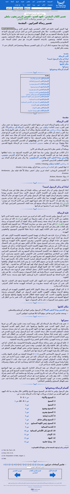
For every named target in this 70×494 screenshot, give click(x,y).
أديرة (21, 483)
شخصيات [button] (50, 5)
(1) (7, 127)
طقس (38, 483)
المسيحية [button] (49, 1)
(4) (44, 310)
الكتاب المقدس (59, 483)
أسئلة (41, 483)
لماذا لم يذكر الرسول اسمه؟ (57, 59)
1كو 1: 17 (59, 224)
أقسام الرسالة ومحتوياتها (59, 69)
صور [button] (38, 5)
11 (11, 465)
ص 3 (27, 405)
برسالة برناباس (56, 130)
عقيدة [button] (22, 1)
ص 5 (27, 412)
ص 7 (27, 420)
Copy (32, 489)
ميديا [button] (34, 5)
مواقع (9, 483)
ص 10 (26, 431)
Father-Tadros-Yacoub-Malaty (44, 10)
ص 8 (27, 423)
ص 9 (27, 427)
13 (34, 354)
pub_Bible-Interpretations (21, 10)
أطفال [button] (28, 5)
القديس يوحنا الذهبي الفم (57, 158)
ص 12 (26, 438)
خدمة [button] (7, 1)
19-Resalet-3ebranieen (54, 10)
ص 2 (16, 401)
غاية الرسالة (63, 62)
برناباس (63, 164)
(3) (23, 224)
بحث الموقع (27, 8)
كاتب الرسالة (63, 56)
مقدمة (66, 54)
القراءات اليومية (48, 483)
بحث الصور (9, 8)
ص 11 (26, 434)
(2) (63, 145)
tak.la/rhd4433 (35, 490)
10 (14, 465)
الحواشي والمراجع (63, 447)
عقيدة (35, 483)
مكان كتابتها (64, 64)
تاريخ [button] (17, 1)
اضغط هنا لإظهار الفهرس (7, 28)
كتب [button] (33, 1)
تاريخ (32, 483)
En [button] (24, 5)
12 (37, 354)
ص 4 (27, 408)
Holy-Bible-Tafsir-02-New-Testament (33, 10)
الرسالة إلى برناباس (15, 127)
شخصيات (27, 483)
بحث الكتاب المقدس (18, 8)
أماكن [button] (43, 5)
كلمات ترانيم (18, 483)
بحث (55, 483)
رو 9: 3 (19, 219)
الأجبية (43, 483)
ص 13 (26, 442)
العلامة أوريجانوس (47, 167)
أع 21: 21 (64, 203)
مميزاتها (65, 67)
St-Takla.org (14, 10)
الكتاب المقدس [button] (41, 1)
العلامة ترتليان (48, 127)
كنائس (24, 483)
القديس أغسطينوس (37, 158)
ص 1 (27, 397)
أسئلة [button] (12, 1)
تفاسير (52, 483)
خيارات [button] (17, 5)
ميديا (14, 483)
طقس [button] (28, 1)
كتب (30, 483)
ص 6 (27, 416)
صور (12, 483)
